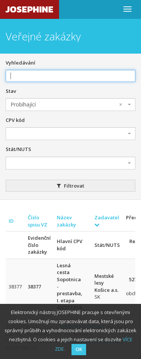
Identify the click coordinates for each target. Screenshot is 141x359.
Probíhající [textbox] (66, 104)
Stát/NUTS (18, 149)
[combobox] (70, 104)
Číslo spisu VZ (37, 221)
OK (79, 349)
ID (11, 220)
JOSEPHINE (29, 9)
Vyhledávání (20, 62)
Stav (11, 91)
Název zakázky (66, 221)
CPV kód (15, 120)
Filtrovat (70, 185)
